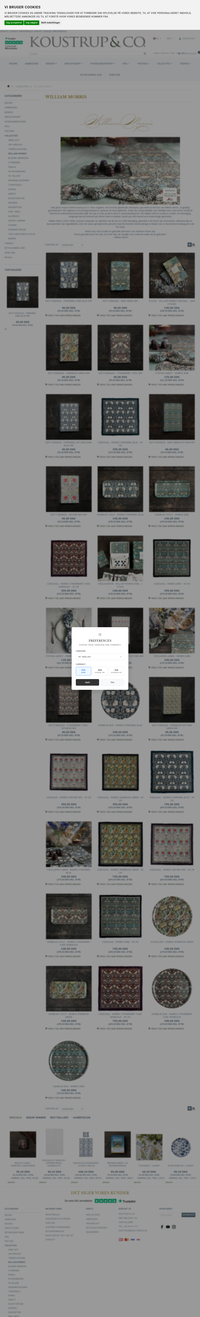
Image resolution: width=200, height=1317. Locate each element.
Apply (87, 682)
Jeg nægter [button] (32, 22)
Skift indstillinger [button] (50, 22)
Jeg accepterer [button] (14, 22)
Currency (81, 664)
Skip (112, 682)
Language (81, 651)
